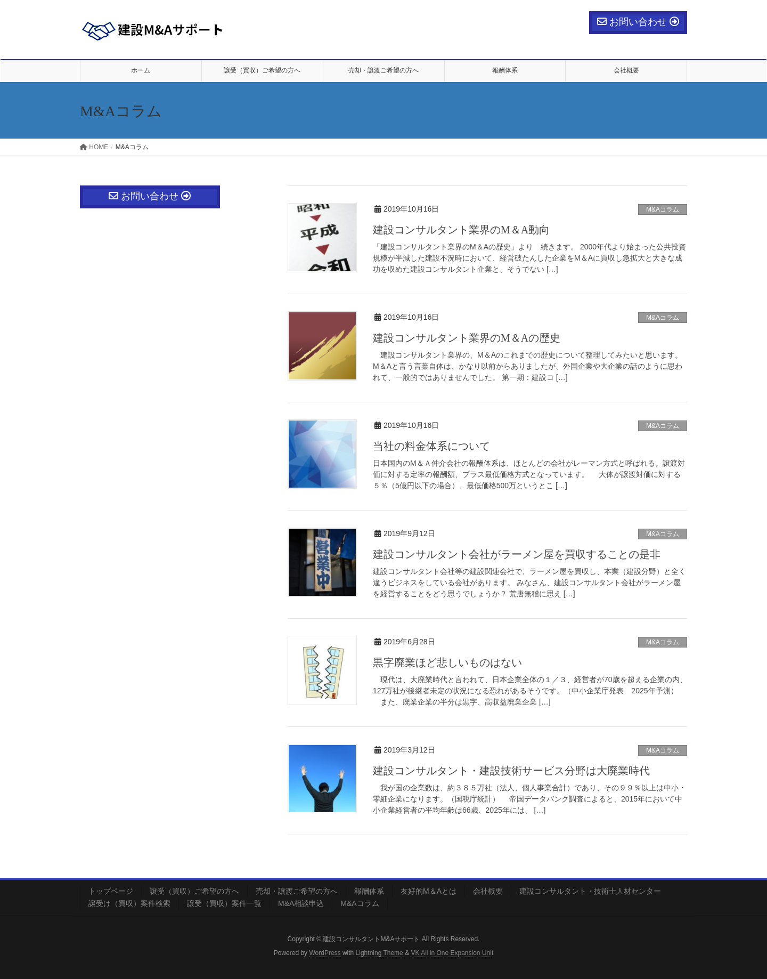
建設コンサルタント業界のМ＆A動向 (461, 230)
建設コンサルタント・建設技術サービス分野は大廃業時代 (511, 770)
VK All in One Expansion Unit (452, 953)
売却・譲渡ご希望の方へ (297, 891)
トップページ (110, 891)
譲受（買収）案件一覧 (224, 903)
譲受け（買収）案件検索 (129, 903)
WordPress (324, 953)
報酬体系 (369, 891)
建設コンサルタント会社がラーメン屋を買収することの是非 (516, 554)
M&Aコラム (662, 209)
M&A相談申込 (301, 903)
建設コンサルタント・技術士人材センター (590, 891)
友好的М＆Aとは (428, 891)
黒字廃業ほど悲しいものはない (447, 662)
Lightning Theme (379, 953)
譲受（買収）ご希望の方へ (194, 891)
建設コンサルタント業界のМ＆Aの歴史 (466, 338)
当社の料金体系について (431, 446)
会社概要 (488, 891)
